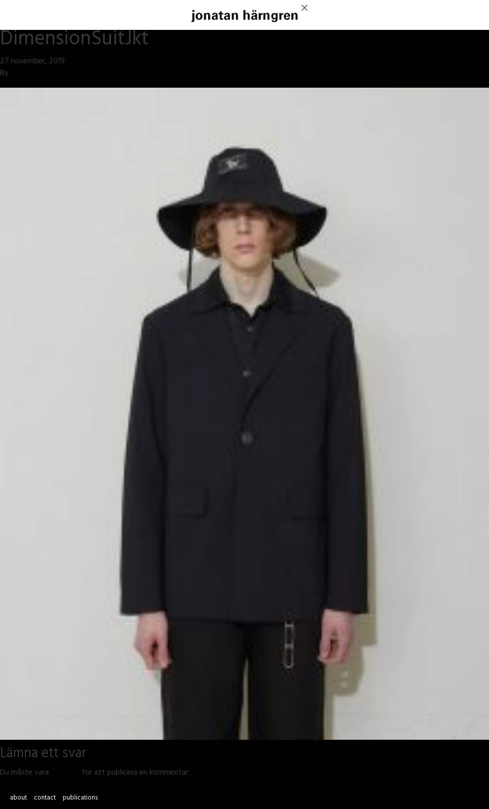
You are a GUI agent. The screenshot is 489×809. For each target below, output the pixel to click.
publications (80, 799)
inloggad (65, 773)
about (18, 799)
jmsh (18, 73)
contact (45, 799)
